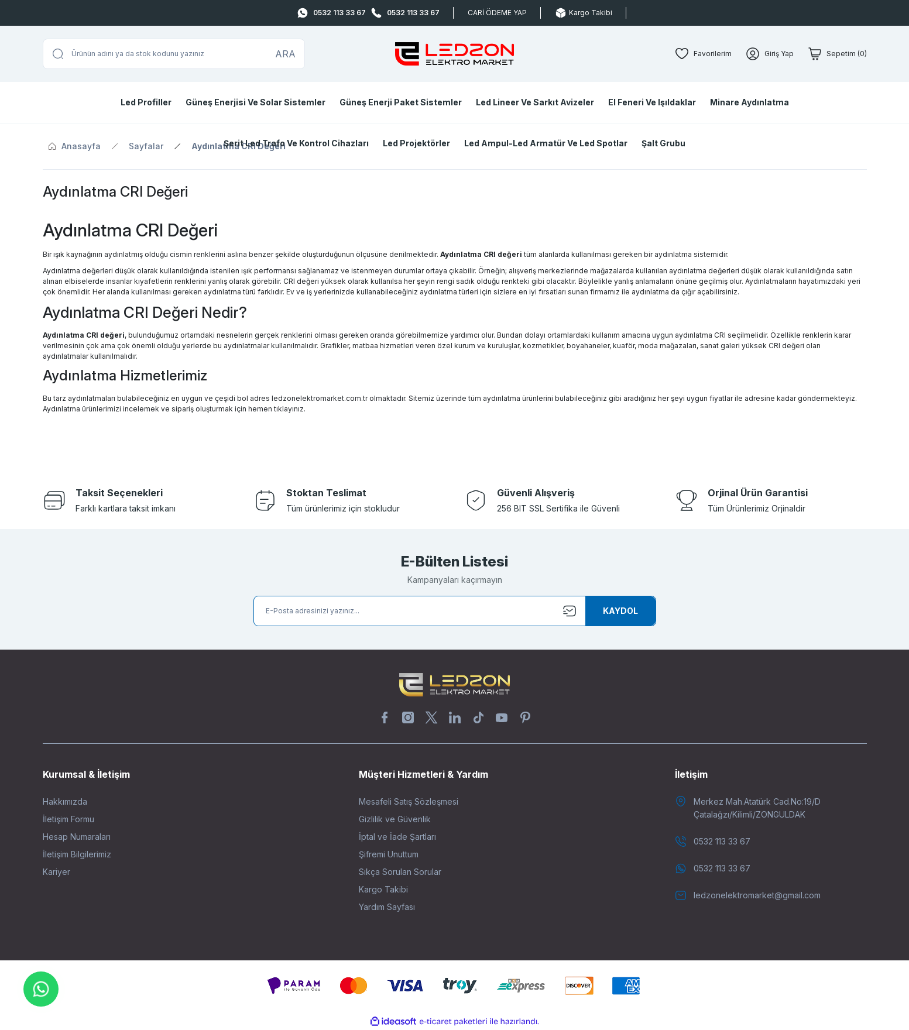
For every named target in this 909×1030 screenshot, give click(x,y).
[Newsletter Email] (454, 611)
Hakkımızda (65, 801)
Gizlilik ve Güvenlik (395, 819)
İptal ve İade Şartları (397, 837)
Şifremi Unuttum (389, 854)
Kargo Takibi (383, 889)
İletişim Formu (68, 819)
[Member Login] (770, 54)
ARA (285, 54)
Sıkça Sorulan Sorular (400, 872)
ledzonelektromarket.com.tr (320, 398)
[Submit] (620, 611)
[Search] (174, 54)
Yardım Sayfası (387, 907)
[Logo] (454, 54)
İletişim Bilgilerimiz (77, 854)
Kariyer (56, 872)
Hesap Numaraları (77, 837)
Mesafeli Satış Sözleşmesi (408, 801)
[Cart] (837, 54)
